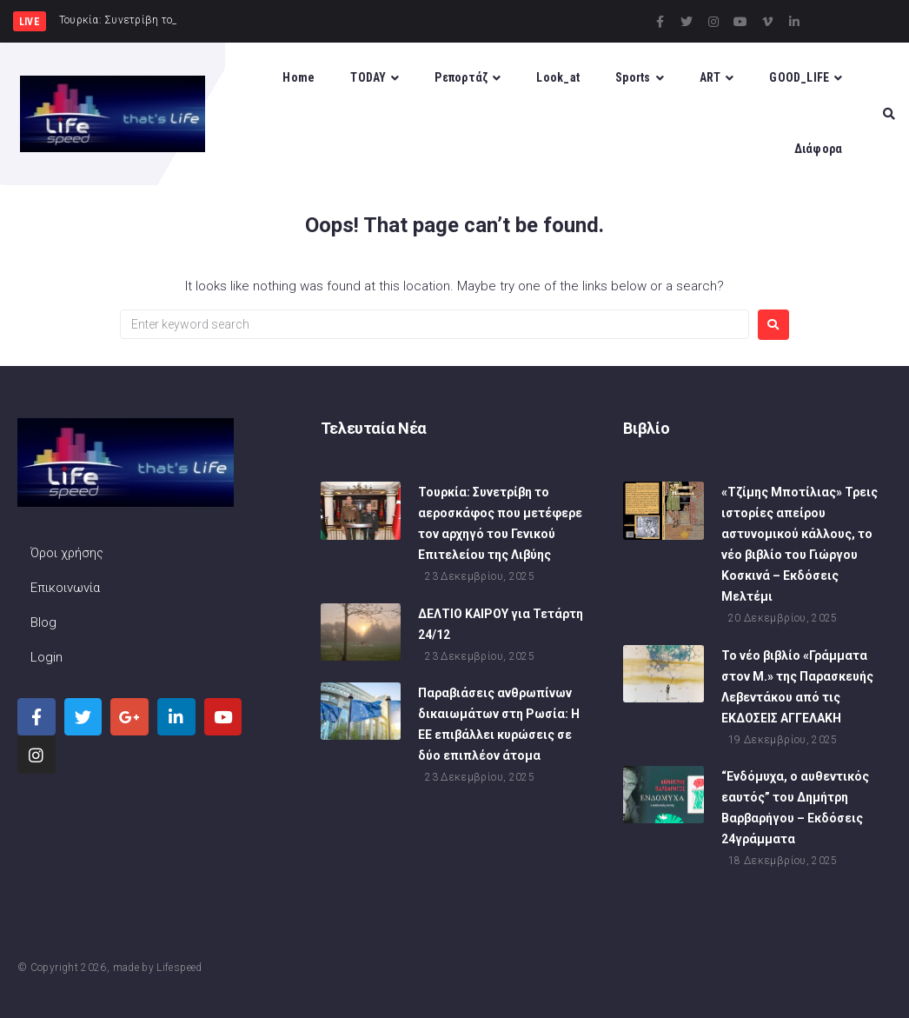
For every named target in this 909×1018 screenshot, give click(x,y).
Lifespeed (179, 967)
